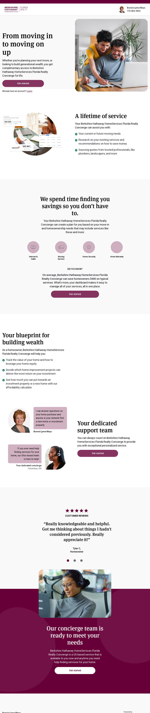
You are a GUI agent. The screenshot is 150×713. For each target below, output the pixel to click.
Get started (23, 83)
